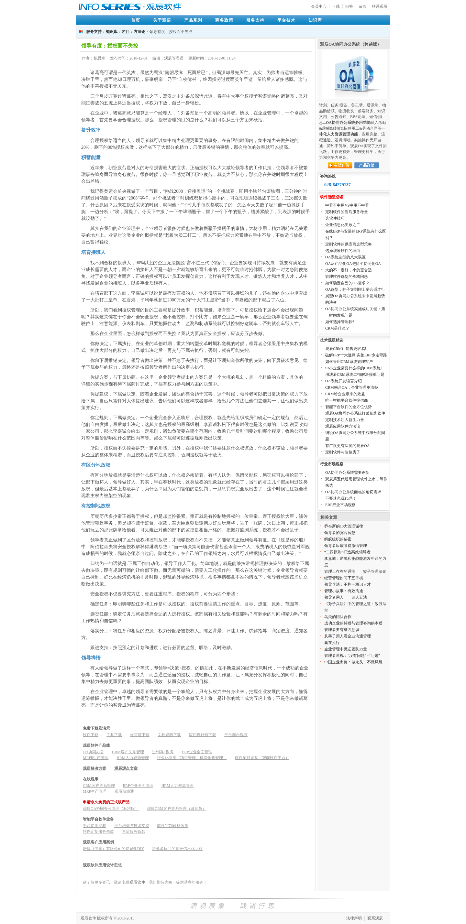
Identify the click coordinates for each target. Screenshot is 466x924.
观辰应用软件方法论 (342, 426)
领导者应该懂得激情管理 (345, 545)
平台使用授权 (94, 825)
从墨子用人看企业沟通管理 (347, 636)
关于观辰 (162, 20)
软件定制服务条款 (98, 831)
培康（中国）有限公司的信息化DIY (113, 848)
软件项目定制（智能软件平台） (262, 758)
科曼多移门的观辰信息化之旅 (177, 848)
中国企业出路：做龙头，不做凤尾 (353, 662)
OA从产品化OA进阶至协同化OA (353, 263)
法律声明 (354, 918)
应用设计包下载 (202, 735)
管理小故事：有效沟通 (343, 591)
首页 (135, 20)
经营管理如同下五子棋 (343, 578)
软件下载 (90, 735)
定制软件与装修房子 (342, 452)
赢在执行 (332, 642)
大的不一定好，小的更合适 (348, 270)
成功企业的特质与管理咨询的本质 (353, 623)
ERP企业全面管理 (197, 752)
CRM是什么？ (337, 328)
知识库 (315, 20)
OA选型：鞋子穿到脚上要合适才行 (355, 289)
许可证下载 (140, 735)
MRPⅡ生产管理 (95, 758)
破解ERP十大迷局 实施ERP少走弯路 (356, 355)
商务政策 (224, 20)
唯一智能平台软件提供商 (346, 400)
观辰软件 (137, 882)
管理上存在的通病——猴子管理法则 (355, 571)
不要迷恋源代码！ (340, 498)
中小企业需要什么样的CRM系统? (353, 368)
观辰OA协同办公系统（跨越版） (350, 44)
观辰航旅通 (124, 791)
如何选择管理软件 (340, 322)
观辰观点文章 (126, 768)
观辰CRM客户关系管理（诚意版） (176, 808)
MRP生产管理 (94, 791)
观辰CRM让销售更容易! (345, 348)
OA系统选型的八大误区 (345, 257)
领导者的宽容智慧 (339, 532)
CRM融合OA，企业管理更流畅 (351, 387)
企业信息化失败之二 (342, 225)
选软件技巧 (335, 218)
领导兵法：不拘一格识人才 (347, 584)
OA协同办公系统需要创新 (347, 472)
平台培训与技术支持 (131, 825)
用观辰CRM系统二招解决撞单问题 (354, 374)
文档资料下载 (169, 735)
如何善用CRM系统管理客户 (349, 361)
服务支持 (255, 20)
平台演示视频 (236, 735)
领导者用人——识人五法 (345, 597)
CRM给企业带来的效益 (345, 394)
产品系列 (193, 20)
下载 (336, 6)
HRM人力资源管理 (132, 758)
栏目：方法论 (133, 31)
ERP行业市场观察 (340, 505)
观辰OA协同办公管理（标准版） (111, 808)
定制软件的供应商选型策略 (348, 244)
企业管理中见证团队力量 (345, 649)
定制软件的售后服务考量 (346, 212)
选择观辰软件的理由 (342, 250)
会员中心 (319, 6)
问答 (349, 6)
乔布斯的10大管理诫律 (343, 526)
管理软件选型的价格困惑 (346, 276)
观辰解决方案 (94, 768)
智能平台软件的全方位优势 (348, 407)
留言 (362, 6)
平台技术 (286, 20)
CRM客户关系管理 (128, 752)
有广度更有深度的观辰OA (347, 445)
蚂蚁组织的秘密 (337, 539)
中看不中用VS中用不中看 (347, 205)
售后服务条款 (133, 831)
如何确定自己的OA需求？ (347, 283)
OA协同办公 (93, 752)
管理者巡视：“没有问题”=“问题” (352, 655)
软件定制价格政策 (172, 825)
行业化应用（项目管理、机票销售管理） (192, 758)
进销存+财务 (163, 752)
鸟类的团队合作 (337, 616)
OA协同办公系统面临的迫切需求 (353, 492)
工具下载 (114, 735)
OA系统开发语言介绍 (343, 381)
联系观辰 (379, 6)
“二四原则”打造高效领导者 (347, 552)
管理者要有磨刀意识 (341, 629)
